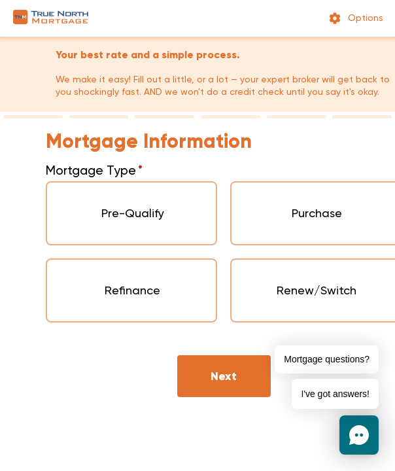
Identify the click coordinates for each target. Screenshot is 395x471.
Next (224, 376)
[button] (359, 435)
